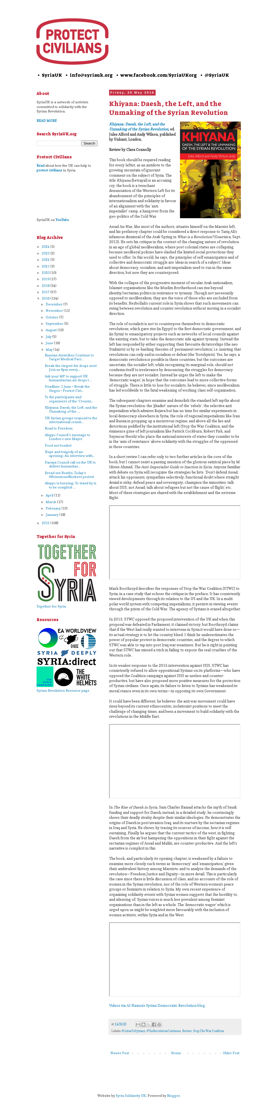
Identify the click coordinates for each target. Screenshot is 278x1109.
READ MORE (47, 121)
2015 (46, 523)
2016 (46, 298)
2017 (46, 292)
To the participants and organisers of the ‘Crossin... (69, 399)
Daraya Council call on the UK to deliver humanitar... (70, 464)
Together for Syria (51, 606)
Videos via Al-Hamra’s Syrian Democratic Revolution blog (157, 1005)
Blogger (173, 1095)
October (52, 317)
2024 (46, 247)
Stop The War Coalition (208, 1031)
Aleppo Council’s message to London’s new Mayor (67, 437)
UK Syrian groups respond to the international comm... (71, 420)
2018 (46, 286)
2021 (46, 266)
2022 (46, 260)
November (55, 310)
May (49, 350)
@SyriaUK (217, 75)
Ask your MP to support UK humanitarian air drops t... (68, 378)
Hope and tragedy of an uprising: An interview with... (70, 454)
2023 (46, 253)
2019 (46, 279)
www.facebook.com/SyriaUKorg (158, 75)
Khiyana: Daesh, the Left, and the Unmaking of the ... (71, 409)
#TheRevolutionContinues (163, 1031)
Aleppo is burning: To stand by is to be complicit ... (70, 485)
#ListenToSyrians (133, 1031)
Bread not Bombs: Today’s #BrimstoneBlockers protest (69, 475)
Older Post (231, 1053)
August (52, 330)
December (54, 304)
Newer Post (119, 1053)
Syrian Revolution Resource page (63, 690)
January (52, 515)
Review (187, 1031)
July (49, 336)
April (50, 495)
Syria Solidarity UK (131, 1095)
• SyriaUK (49, 75)
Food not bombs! (58, 445)
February (53, 508)
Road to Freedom (59, 428)
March (51, 502)
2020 (46, 273)
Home (176, 1053)
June (50, 343)
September (55, 323)
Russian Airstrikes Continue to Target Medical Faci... (69, 357)
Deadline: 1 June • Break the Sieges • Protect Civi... (67, 388)
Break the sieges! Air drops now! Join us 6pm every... (71, 368)
